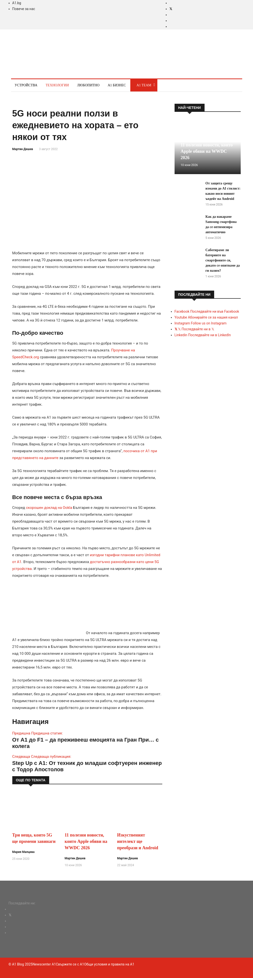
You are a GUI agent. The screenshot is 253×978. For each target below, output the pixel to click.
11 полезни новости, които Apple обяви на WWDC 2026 (86, 841)
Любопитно (88, 85)
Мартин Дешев (22, 149)
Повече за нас (23, 9)
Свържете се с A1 (70, 964)
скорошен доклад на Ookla (49, 507)
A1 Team (143, 85)
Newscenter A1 (44, 964)
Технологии (57, 85)
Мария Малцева (23, 852)
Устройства (26, 85)
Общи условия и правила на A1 (109, 964)
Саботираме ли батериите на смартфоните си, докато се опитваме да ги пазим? (223, 260)
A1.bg (16, 3)
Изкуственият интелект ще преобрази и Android (137, 841)
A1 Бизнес (117, 85)
